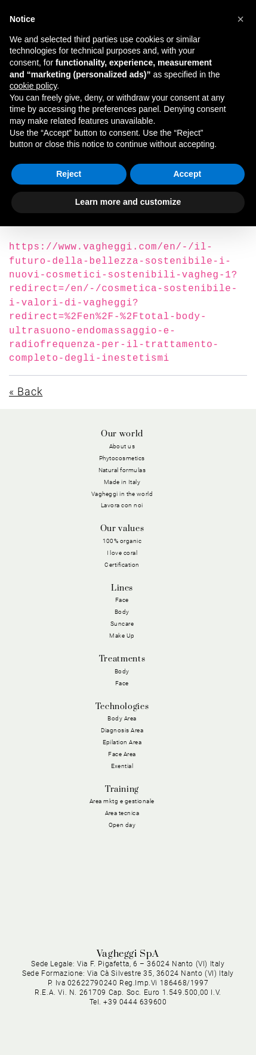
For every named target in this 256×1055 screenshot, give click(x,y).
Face (122, 600)
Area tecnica (122, 813)
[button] (240, 19)
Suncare (122, 623)
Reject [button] (68, 174)
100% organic (122, 541)
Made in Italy (122, 482)
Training (122, 789)
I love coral (122, 553)
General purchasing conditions (181, 996)
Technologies (122, 706)
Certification (122, 564)
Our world (122, 434)
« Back (25, 391)
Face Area (122, 754)
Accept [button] (187, 174)
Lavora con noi (122, 505)
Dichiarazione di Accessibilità (183, 1023)
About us (122, 446)
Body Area (122, 718)
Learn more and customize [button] (128, 202)
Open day (122, 825)
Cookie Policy (213, 982)
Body (122, 611)
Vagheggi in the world (122, 494)
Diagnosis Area (122, 730)
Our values (122, 528)
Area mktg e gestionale (122, 801)
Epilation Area (122, 742)
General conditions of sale (189, 1010)
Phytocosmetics (122, 458)
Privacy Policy (151, 982)
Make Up (122, 635)
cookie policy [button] (33, 85)
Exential (122, 766)
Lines (122, 588)
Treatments (122, 659)
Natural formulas (122, 470)
